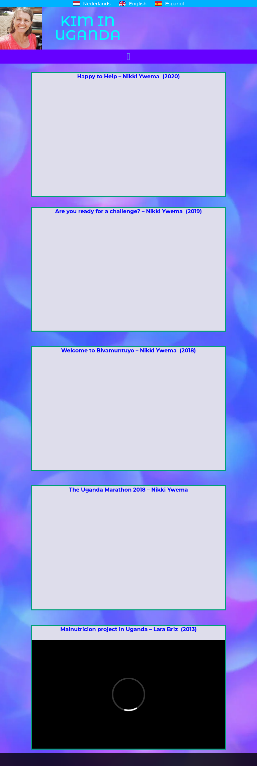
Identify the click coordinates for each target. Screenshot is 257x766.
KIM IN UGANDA (88, 28)
